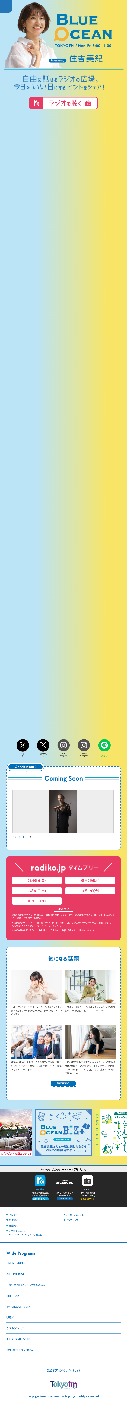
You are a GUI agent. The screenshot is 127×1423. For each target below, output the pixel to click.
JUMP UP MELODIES (18, 1339)
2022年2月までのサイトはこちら (63, 1370)
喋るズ (10, 1317)
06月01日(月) (37, 900)
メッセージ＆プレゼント (76, 1214)
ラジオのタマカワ (15, 1328)
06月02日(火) (90, 890)
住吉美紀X (43, 754)
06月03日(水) (37, 890)
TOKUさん (63, 814)
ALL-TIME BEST (15, 1274)
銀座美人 (13, 1225)
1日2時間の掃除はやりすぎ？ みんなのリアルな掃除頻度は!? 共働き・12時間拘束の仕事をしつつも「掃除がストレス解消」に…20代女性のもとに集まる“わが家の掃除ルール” (90, 1065)
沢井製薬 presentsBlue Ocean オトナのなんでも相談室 (25, 1232)
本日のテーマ (15, 1214)
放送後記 (13, 1220)
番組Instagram (63, 753)
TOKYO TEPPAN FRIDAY (20, 1350)
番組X (23, 754)
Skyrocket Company (18, 1306)
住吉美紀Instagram (84, 753)
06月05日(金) (37, 880)
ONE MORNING (15, 1263)
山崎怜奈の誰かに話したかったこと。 (25, 1285)
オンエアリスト (72, 1220)
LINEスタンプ (104, 753)
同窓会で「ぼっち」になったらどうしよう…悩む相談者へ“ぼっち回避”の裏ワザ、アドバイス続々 (90, 1006)
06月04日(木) (90, 880)
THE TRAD (12, 1295)
